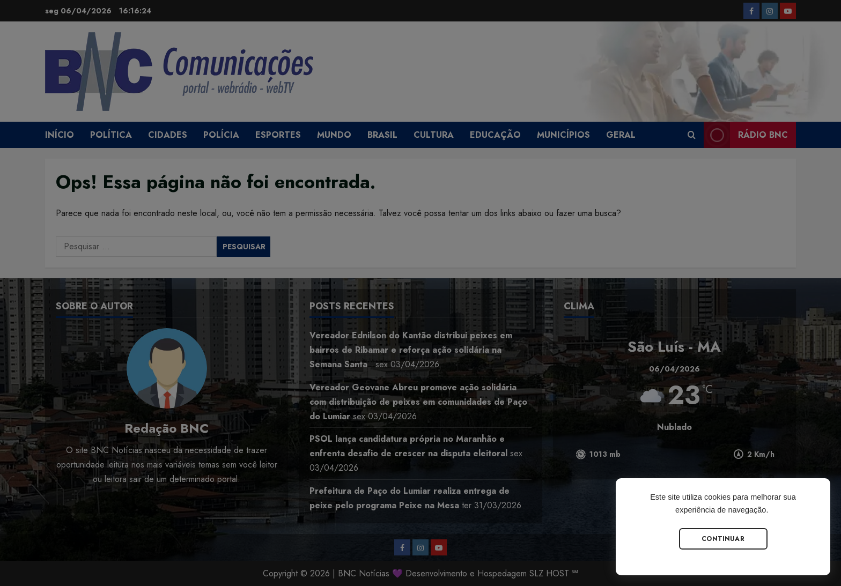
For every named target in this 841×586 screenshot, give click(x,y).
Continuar (723, 539)
